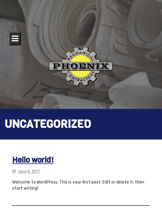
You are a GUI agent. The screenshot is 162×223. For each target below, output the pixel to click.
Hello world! (32, 161)
